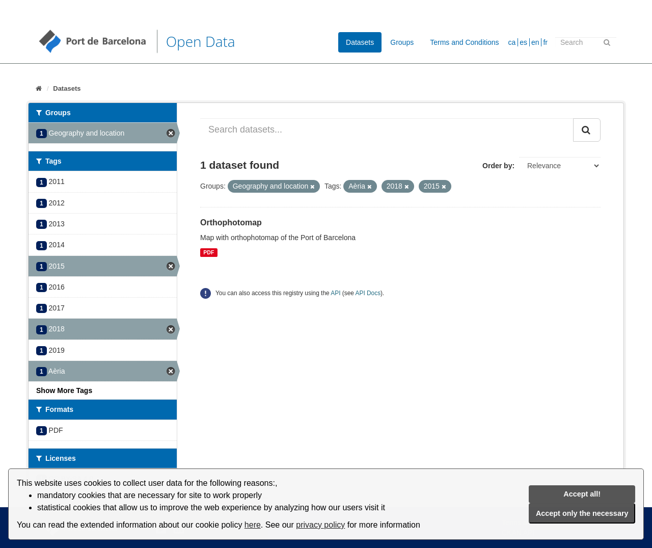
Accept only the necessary (582, 513)
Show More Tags (64, 390)
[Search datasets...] (387, 130)
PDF (208, 252)
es (523, 42)
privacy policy (320, 524)
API (335, 293)
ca (512, 42)
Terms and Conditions (464, 42)
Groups (402, 42)
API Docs (368, 293)
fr (545, 42)
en (535, 42)
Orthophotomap (231, 222)
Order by (497, 166)
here (252, 524)
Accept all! (582, 494)
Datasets (360, 42)
